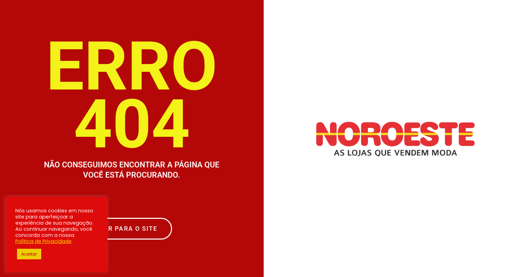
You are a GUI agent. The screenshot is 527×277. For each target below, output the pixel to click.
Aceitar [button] (29, 254)
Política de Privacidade (43, 241)
